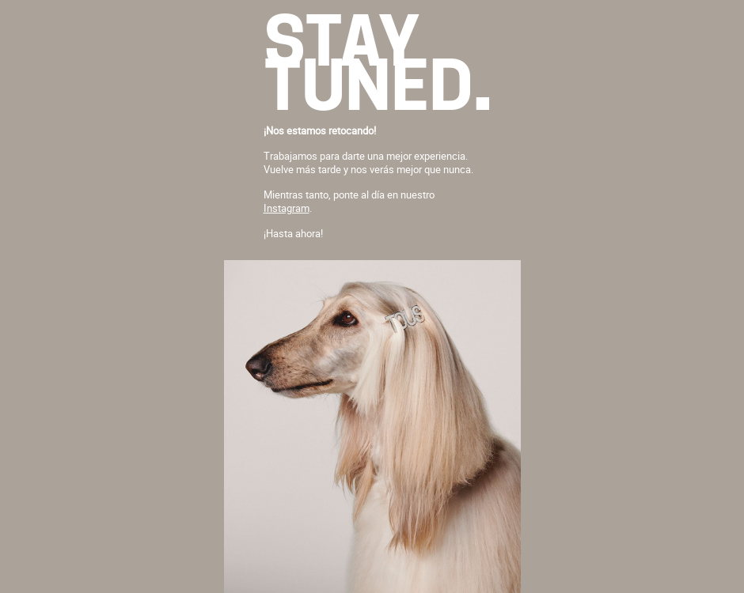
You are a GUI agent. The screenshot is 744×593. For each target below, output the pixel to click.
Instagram (286, 208)
